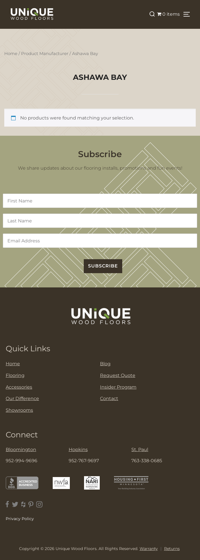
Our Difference (22, 398)
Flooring (15, 375)
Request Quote (117, 375)
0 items (168, 14)
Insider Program (118, 387)
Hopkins (78, 449)
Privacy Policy (20, 518)
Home (10, 53)
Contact (109, 398)
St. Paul (139, 449)
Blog (105, 363)
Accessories (19, 387)
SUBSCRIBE (103, 266)
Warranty (149, 548)
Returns (172, 548)
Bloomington (21, 449)
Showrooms (19, 410)
